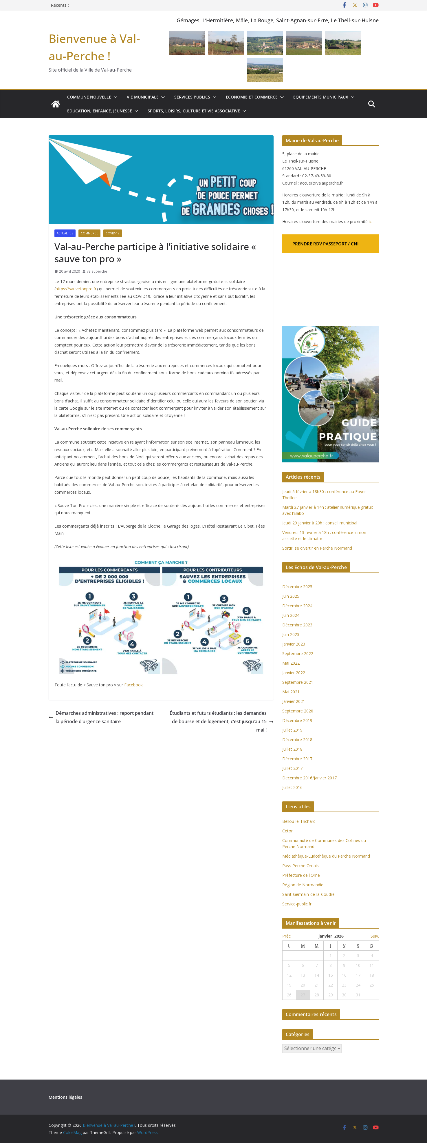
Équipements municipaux (320, 97)
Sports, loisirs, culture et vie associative (194, 111)
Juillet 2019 (292, 730)
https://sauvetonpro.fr (76, 288)
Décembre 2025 (297, 586)
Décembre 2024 (297, 605)
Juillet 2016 (292, 787)
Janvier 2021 (293, 701)
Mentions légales (65, 1097)
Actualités (65, 233)
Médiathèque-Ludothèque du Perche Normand (326, 856)
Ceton (288, 831)
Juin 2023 (290, 634)
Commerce (89, 233)
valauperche (97, 271)
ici (371, 221)
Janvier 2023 (293, 644)
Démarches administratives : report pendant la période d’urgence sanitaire (101, 717)
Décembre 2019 (297, 720)
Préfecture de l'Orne (301, 875)
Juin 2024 (290, 615)
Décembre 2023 (297, 625)
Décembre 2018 (298, 739)
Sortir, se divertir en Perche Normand (317, 548)
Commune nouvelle (89, 97)
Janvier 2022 (293, 672)
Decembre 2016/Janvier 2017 (309, 778)
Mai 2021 (291, 691)
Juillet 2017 (292, 768)
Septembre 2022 (297, 653)
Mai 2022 (291, 663)
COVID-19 (113, 233)
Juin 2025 (290, 596)
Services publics (192, 97)
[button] (114, 97)
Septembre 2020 (297, 711)
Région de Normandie (302, 884)
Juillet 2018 (292, 749)
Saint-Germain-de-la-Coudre (308, 894)
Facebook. (133, 685)
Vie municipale (143, 97)
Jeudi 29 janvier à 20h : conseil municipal (319, 523)
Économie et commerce (252, 97)
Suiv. (375, 936)
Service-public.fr (296, 904)
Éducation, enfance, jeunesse (99, 111)
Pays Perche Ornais (300, 865)
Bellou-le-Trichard (299, 821)
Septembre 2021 (297, 682)
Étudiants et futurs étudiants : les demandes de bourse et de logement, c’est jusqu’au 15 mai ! (222, 721)
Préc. (287, 936)
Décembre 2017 (297, 758)
